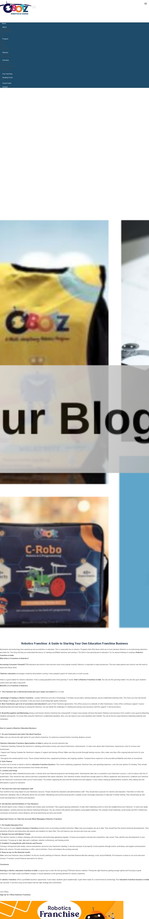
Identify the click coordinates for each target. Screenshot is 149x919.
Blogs (3, 79)
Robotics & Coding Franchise (11, 66)
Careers (3, 33)
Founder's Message (8, 31)
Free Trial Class (7, 74)
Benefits (4, 45)
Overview (4, 41)
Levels (3, 43)
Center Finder (6, 83)
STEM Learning (6, 56)
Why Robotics (6, 54)
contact (5, 87)
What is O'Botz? (6, 29)
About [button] (4, 27)
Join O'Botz (4, 892)
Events (3, 35)
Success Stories (7, 68)
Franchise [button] (5, 60)
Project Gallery (6, 49)
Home (4, 23)
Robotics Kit (5, 47)
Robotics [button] (5, 52)
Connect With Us (7, 70)
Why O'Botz (5, 64)
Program (5, 39)
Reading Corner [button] (7, 77)
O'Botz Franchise (7, 62)
